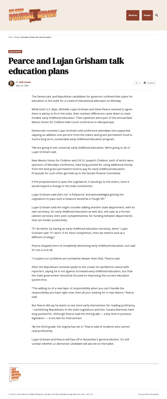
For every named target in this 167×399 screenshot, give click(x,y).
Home (10, 37)
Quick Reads (15, 51)
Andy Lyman (25, 82)
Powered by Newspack (149, 394)
